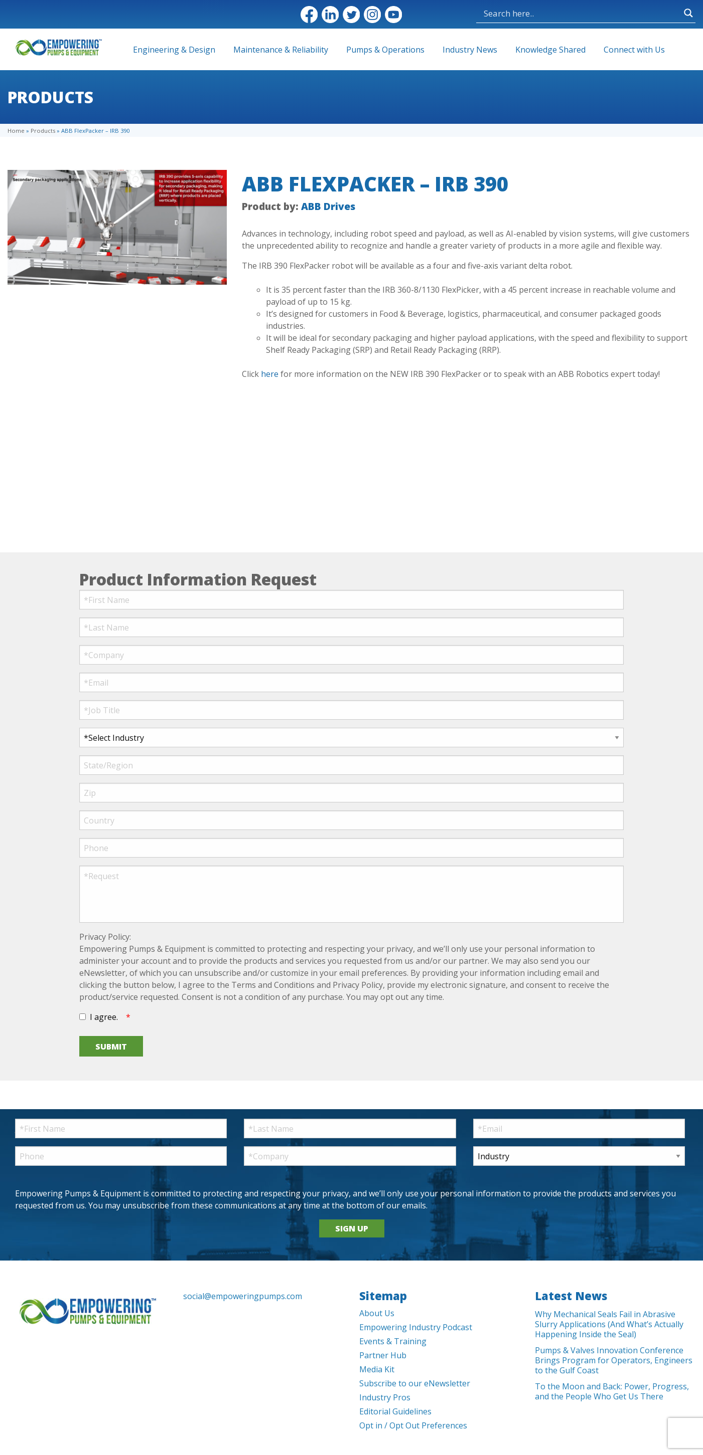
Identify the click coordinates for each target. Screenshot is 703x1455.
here (269, 373)
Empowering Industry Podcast (415, 1327)
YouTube (393, 14)
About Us (376, 1313)
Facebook (309, 14)
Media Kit (376, 1369)
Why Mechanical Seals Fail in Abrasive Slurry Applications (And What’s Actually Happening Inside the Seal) (609, 1324)
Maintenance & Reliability (280, 49)
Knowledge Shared (550, 49)
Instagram (372, 14)
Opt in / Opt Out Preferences (413, 1425)
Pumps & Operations (385, 49)
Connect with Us (634, 49)
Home (16, 130)
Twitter (351, 14)
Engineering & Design (174, 49)
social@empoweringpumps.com (242, 1296)
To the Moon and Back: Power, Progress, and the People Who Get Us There (612, 1391)
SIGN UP (351, 1228)
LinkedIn (330, 14)
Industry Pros (384, 1397)
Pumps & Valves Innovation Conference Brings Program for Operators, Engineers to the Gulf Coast (613, 1360)
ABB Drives (328, 206)
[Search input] (581, 13)
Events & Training (393, 1341)
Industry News (470, 49)
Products (43, 130)
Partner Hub (382, 1355)
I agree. (104, 1016)
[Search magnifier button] (688, 13)
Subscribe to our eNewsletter (414, 1383)
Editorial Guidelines (395, 1411)
